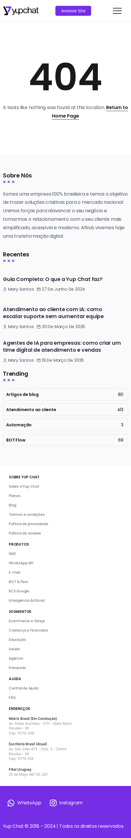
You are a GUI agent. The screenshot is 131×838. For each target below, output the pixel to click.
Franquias (17, 667)
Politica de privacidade (28, 523)
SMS (12, 553)
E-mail (14, 572)
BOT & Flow (18, 581)
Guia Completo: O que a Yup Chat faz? (53, 279)
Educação (17, 639)
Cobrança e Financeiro (28, 630)
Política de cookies (25, 533)
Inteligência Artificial (26, 600)
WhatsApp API (21, 563)
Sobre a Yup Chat (24, 486)
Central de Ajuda (23, 688)
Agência (16, 658)
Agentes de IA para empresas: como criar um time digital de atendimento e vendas (62, 346)
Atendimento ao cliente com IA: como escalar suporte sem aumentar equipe (53, 313)
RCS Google (19, 591)
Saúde (14, 648)
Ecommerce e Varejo (27, 620)
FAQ (12, 697)
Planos (15, 495)
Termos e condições (27, 514)
